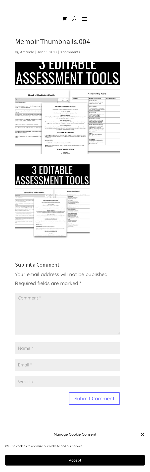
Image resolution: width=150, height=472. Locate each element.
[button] (142, 434)
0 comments (70, 52)
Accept (75, 460)
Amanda (27, 52)
